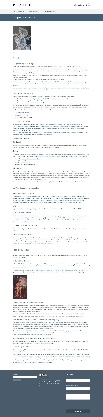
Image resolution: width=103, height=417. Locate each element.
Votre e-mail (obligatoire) (72, 385)
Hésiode (54, 105)
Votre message (70, 392)
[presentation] (78, 405)
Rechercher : (16, 374)
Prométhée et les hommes (28, 164)
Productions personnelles (50, 11)
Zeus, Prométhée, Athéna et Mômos (30, 159)
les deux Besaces (25, 162)
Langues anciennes (19, 11)
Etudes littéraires (33, 11)
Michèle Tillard (83, 5)
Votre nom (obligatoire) (72, 378)
